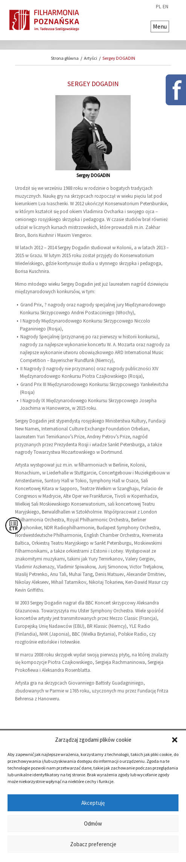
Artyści (90, 58)
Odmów (93, 823)
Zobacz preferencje (93, 844)
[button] (174, 740)
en (165, 7)
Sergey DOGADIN (118, 58)
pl (158, 7)
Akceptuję (93, 802)
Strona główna (65, 58)
